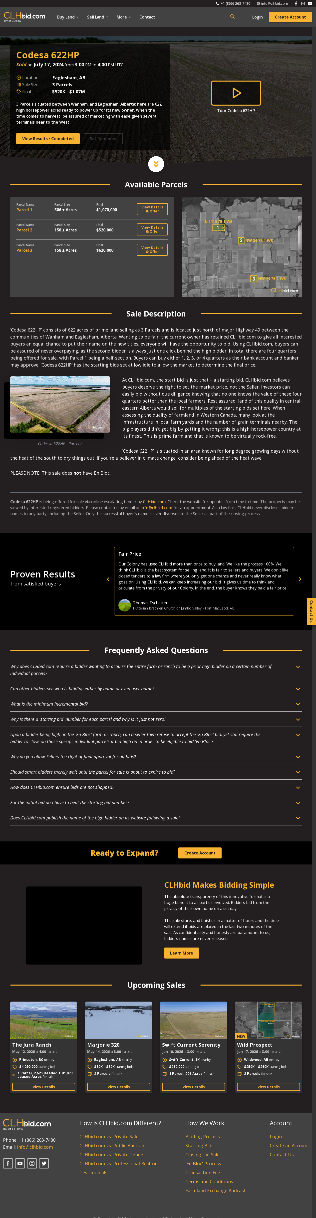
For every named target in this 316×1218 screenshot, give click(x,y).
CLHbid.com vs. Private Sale (108, 1136)
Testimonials (93, 1172)
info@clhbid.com (156, 507)
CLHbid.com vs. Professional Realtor (118, 1163)
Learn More (181, 953)
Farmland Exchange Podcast (215, 1190)
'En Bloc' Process (203, 1163)
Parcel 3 (24, 250)
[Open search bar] (232, 16)
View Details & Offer (152, 209)
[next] (300, 579)
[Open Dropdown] (156, 672)
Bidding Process (202, 1136)
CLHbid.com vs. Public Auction (111, 1145)
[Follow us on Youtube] (310, 4)
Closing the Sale (202, 1154)
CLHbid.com (154, 501)
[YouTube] (20, 1163)
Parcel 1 (24, 209)
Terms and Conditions (209, 1181)
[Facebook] (8, 1163)
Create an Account (289, 1145)
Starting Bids (199, 1145)
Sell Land (98, 17)
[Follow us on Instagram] (303, 4)
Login (257, 17)
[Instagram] (32, 1163)
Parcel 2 (24, 230)
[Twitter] (44, 1163)
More (124, 17)
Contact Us (282, 1154)
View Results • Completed (48, 138)
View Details (44, 1086)
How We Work (204, 1123)
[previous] (195, 579)
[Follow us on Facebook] (296, 4)
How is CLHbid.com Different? (120, 1123)
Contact (147, 17)
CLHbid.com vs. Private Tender (112, 1154)
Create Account (290, 17)
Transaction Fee (202, 1172)
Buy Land (68, 17)
